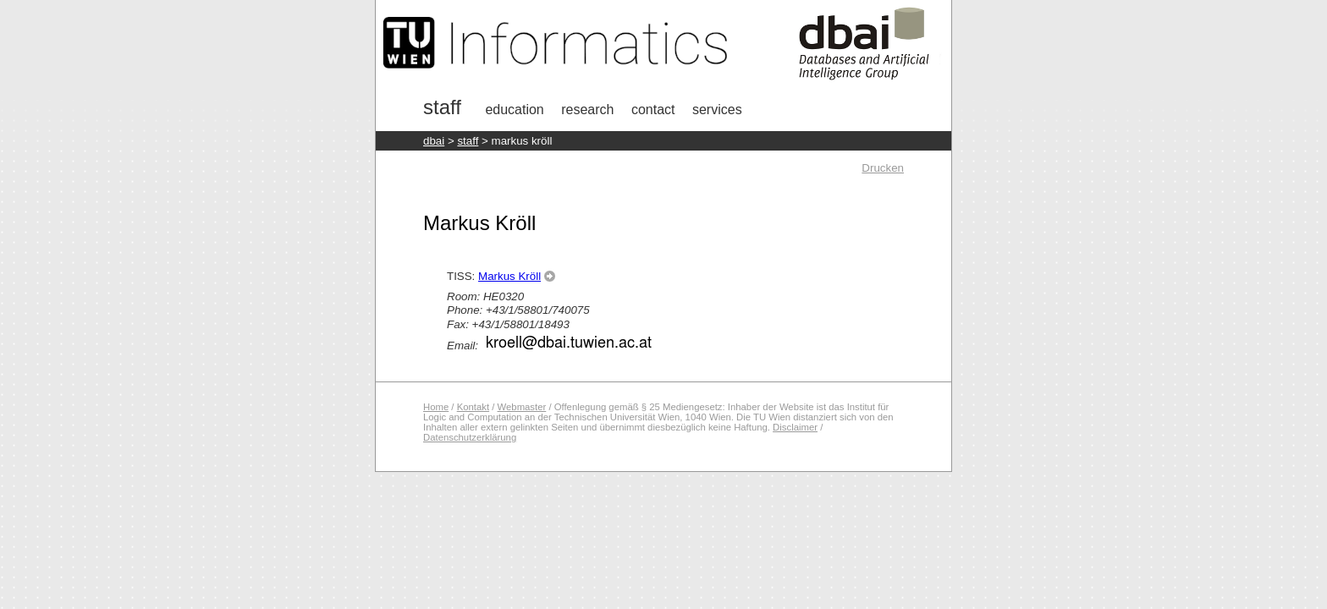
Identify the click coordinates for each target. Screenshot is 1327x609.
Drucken (883, 168)
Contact (653, 109)
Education (514, 109)
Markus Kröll (509, 276)
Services (717, 109)
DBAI (433, 140)
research (587, 109)
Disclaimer (795, 427)
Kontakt (473, 407)
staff (467, 140)
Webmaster (522, 407)
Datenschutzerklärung (469, 437)
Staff (442, 107)
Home (436, 407)
